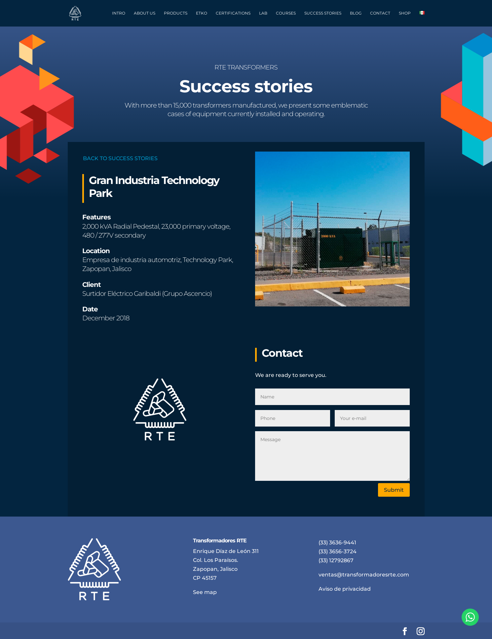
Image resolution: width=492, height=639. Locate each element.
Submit (394, 490)
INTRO (118, 13)
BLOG (355, 13)
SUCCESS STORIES (322, 13)
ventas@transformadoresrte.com (364, 574)
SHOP (405, 13)
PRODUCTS (175, 13)
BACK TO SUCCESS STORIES (120, 158)
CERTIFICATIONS (233, 13)
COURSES (286, 13)
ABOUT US (144, 13)
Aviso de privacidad (345, 589)
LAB (263, 13)
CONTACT (380, 13)
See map (205, 592)
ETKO (201, 13)
